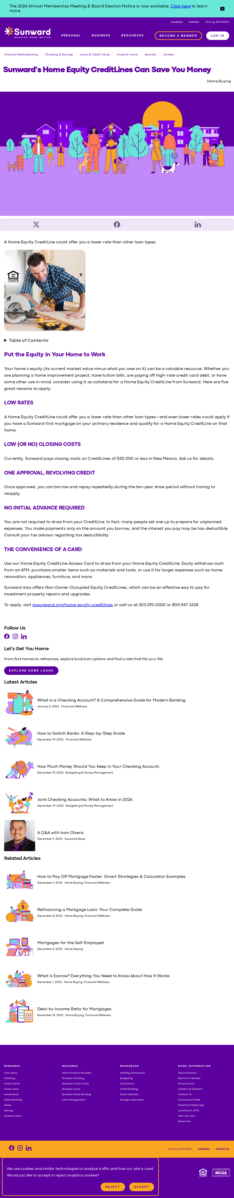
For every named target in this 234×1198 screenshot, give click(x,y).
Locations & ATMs (188, 1111)
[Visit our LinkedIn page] (24, 638)
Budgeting (126, 1078)
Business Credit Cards (75, 1084)
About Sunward (187, 1073)
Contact (194, 22)
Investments (11, 1094)
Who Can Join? (186, 1116)
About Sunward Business (77, 1073)
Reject (112, 1186)
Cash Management (73, 1100)
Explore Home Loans (31, 670)
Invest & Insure (127, 54)
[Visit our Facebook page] (7, 638)
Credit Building (129, 1089)
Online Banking (13, 1100)
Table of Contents (28, 341)
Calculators (127, 1084)
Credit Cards (12, 1084)
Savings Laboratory (132, 1100)
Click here (180, 6)
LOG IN (217, 35)
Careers (168, 54)
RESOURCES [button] (129, 1066)
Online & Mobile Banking (21, 54)
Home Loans (11, 1089)
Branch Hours (186, 1084)
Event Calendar (129, 1094)
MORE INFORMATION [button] (194, 1066)
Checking (9, 1078)
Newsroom (184, 1121)
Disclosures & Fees (189, 1100)
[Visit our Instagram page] (15, 638)
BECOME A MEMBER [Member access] (178, 35)
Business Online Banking (76, 1094)
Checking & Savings (59, 54)
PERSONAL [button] (12, 1066)
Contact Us (185, 1094)
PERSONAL (71, 35)
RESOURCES (132, 35)
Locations (177, 22)
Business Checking (73, 1078)
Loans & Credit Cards (95, 54)
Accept (141, 1186)
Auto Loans (10, 1073)
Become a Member (189, 1078)
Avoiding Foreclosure (132, 1073)
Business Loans (71, 1089)
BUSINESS (101, 35)
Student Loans (12, 1116)
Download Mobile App (191, 1105)
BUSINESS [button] (70, 1066)
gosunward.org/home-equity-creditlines (72, 605)
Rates (7, 1105)
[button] (222, 9)
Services (150, 54)
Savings (8, 1111)
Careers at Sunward (190, 1089)
